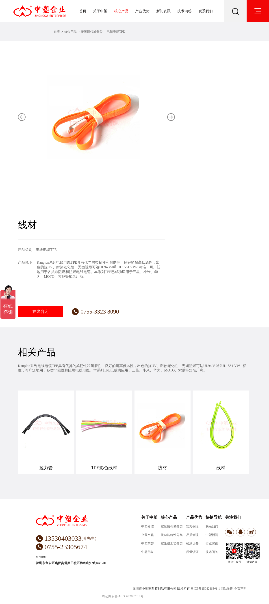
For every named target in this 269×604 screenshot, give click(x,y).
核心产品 (121, 11)
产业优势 (142, 11)
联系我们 (205, 11)
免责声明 (240, 588)
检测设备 (192, 543)
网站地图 (227, 588)
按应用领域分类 (92, 31)
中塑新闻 (212, 535)
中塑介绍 (147, 526)
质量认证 (192, 552)
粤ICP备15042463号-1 (205, 588)
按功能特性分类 (172, 535)
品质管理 (192, 535)
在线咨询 (40, 311)
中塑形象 (147, 552)
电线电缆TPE (116, 31)
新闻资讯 (163, 11)
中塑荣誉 (147, 543)
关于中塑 (100, 11)
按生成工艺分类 (172, 543)
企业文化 (147, 535)
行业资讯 (212, 543)
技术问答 (184, 11)
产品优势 (194, 517)
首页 (82, 11)
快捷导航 (214, 517)
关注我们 (233, 517)
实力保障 (192, 526)
